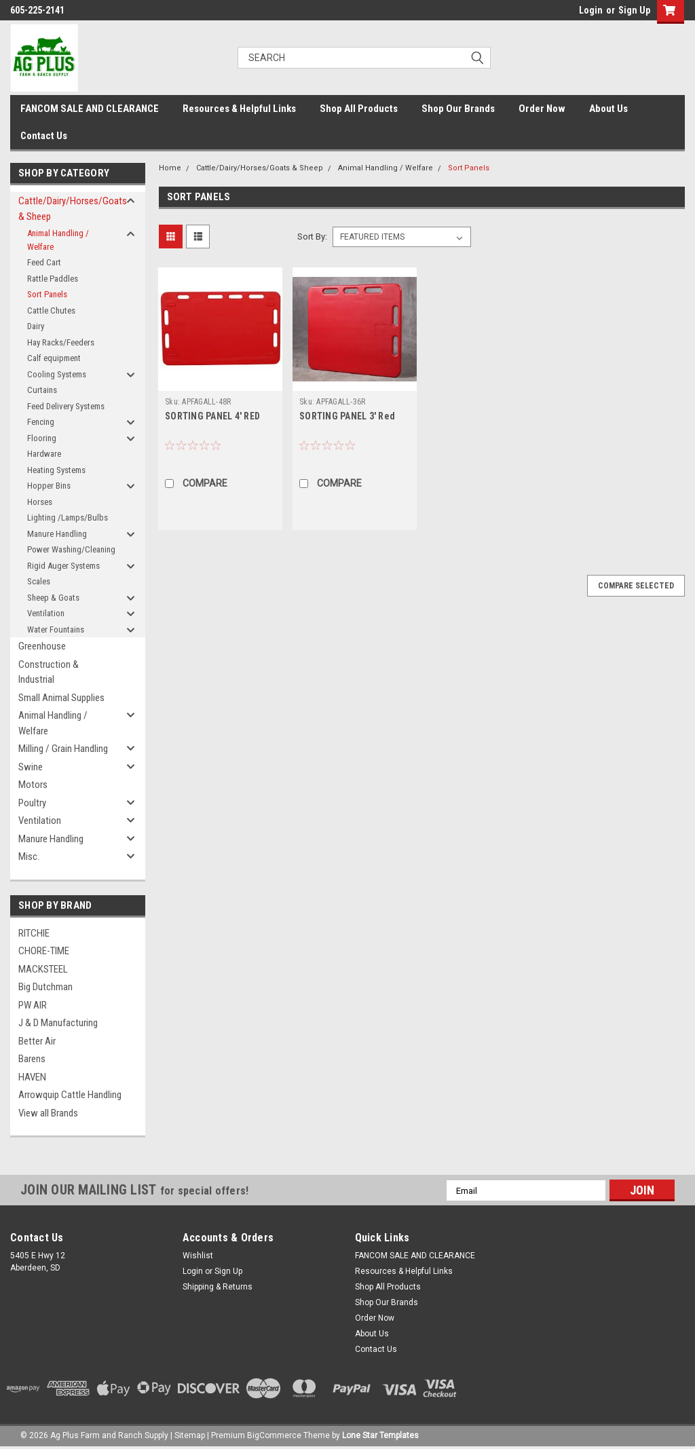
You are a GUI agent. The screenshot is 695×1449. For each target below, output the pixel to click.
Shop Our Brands (458, 108)
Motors (33, 784)
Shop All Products (359, 108)
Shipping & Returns (217, 1287)
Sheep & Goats (53, 597)
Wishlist (198, 1255)
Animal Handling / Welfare (58, 240)
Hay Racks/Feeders (60, 342)
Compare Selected (636, 585)
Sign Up (634, 10)
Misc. (28, 856)
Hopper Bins (49, 486)
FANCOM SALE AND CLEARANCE (89, 108)
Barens (31, 1059)
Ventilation (45, 613)
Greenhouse (42, 646)
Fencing (40, 422)
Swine (30, 767)
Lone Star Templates (380, 1435)
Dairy (35, 326)
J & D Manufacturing (58, 1023)
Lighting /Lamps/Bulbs (67, 517)
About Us (608, 108)
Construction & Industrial (48, 672)
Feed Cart (44, 262)
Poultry (32, 803)
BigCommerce (274, 1435)
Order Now (542, 108)
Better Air (37, 1041)
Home (170, 168)
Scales (38, 581)
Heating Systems (56, 470)
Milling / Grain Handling (63, 748)
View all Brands (48, 1113)
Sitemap (189, 1435)
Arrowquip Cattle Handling (69, 1095)
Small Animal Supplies (61, 698)
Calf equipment (54, 358)
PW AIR (32, 1005)
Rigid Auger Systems (63, 566)
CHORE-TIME (43, 951)
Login (591, 10)
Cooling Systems (56, 374)
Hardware (44, 454)
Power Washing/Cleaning (71, 549)
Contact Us (43, 136)
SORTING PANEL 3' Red (347, 416)
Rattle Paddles (52, 279)
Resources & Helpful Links (239, 108)
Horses (39, 502)
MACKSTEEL (43, 969)
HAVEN (32, 1077)
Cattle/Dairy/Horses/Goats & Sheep (71, 209)
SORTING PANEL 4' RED (212, 416)
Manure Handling (57, 534)
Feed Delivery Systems (66, 406)
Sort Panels (47, 294)
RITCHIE (34, 933)
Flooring (41, 438)
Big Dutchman (45, 987)
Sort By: (312, 236)
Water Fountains (55, 629)
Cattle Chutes (51, 310)
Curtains (42, 390)
